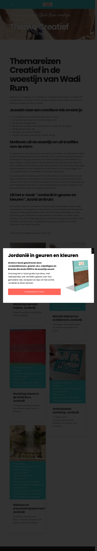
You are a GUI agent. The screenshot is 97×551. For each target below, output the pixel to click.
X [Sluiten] (92, 251)
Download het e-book (34, 291)
